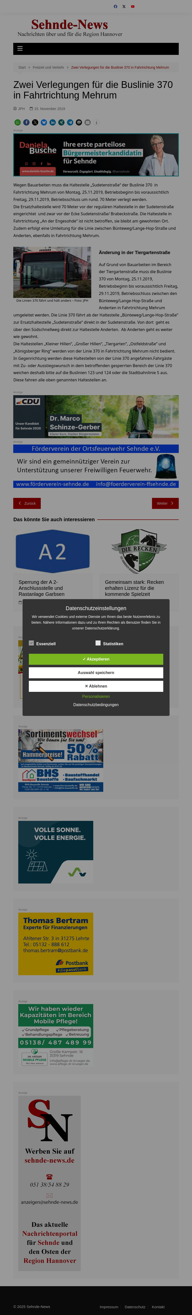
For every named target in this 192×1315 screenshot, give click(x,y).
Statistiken (109, 643)
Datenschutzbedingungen (95, 705)
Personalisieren (96, 696)
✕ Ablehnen (96, 686)
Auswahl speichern (96, 673)
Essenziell (42, 643)
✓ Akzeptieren (96, 659)
